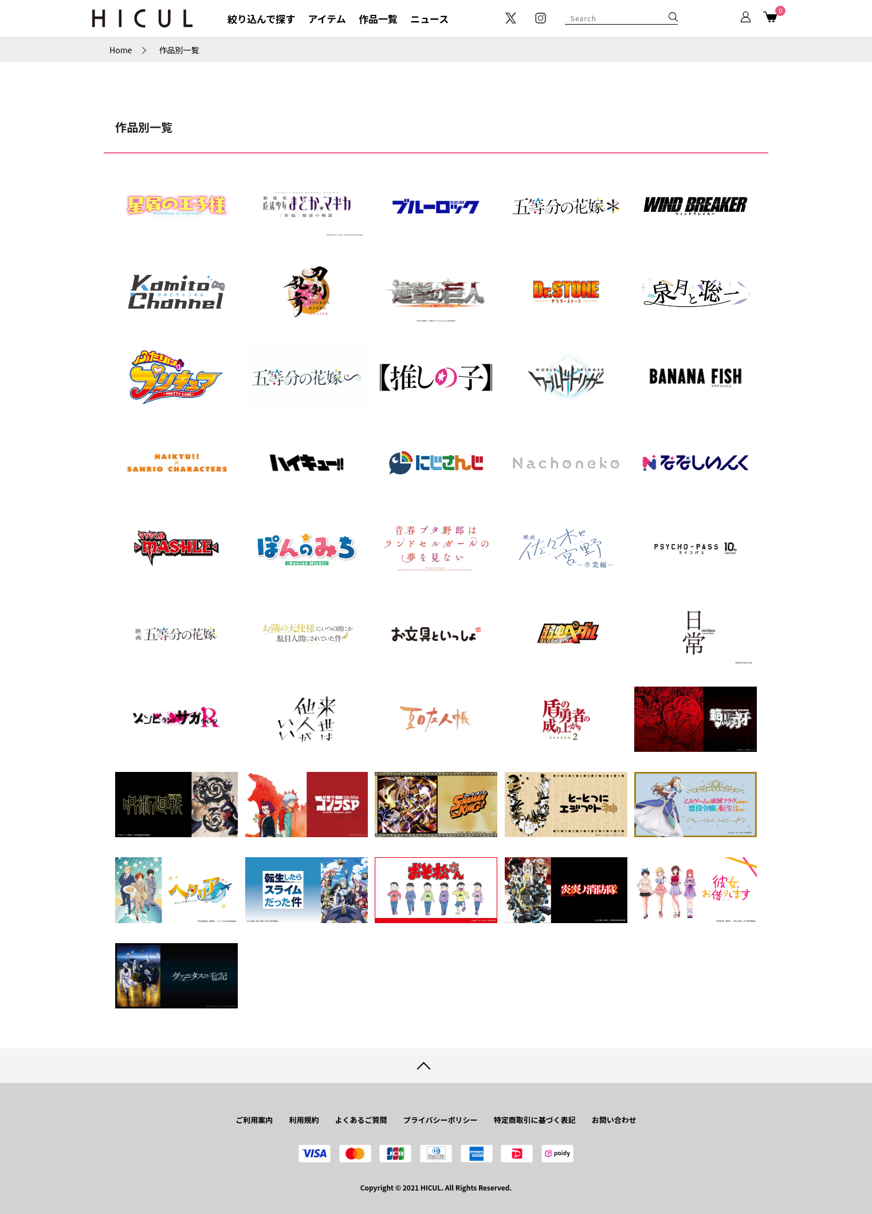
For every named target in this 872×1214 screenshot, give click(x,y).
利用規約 (304, 1119)
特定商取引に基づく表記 (535, 1119)
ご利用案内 (254, 1119)
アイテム (326, 18)
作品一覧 (378, 18)
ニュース (429, 18)
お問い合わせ (614, 1119)
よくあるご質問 (361, 1119)
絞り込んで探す (261, 18)
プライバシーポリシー (440, 1119)
